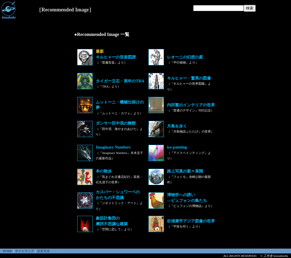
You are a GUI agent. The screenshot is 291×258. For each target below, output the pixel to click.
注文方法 (43, 251)
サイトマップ (24, 251)
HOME (7, 251)
